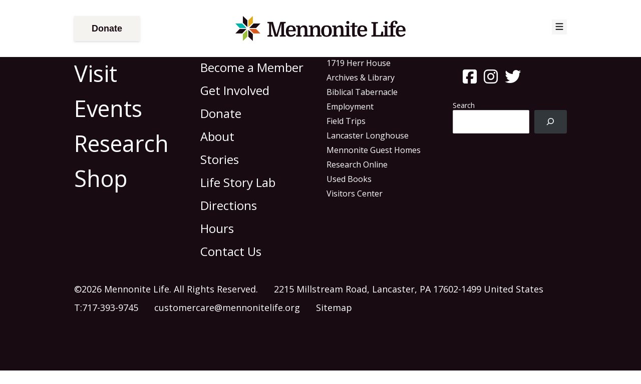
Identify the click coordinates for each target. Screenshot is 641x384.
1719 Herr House (359, 63)
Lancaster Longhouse (368, 135)
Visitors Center (355, 193)
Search (464, 105)
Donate (107, 29)
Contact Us (230, 251)
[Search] (550, 122)
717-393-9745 (110, 308)
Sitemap (334, 308)
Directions (228, 205)
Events (108, 108)
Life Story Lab (237, 182)
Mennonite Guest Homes (374, 150)
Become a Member (251, 67)
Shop (101, 178)
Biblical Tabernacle (362, 92)
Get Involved (234, 90)
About (217, 136)
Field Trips (346, 121)
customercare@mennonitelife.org (227, 308)
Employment (350, 106)
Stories (219, 159)
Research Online (357, 164)
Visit (95, 73)
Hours (217, 228)
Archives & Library (361, 77)
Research (121, 143)
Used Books (349, 179)
